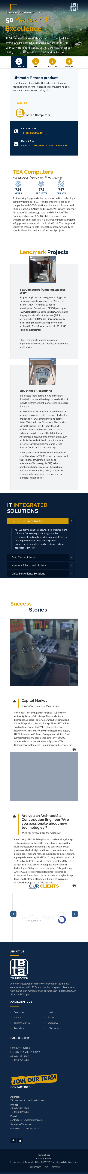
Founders (19, 1028)
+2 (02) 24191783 (19, 1111)
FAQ (47, 1167)
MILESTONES (35, 1167)
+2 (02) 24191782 (19, 1108)
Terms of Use (44, 1154)
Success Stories (22, 1022)
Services (52, 1012)
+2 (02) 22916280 (19, 1059)
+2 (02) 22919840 (19, 1056)
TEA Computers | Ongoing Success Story (42, 479)
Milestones (53, 1028)
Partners (52, 1017)
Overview (53, 1022)
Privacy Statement (44, 1158)
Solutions (19, 1012)
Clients (17, 1017)
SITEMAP (56, 1167)
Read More (21, 102)
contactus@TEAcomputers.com (26, 1119)
